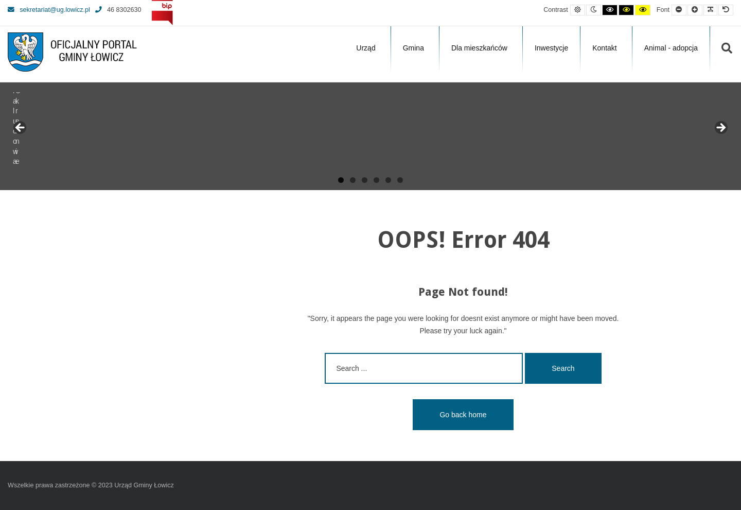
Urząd (365, 48)
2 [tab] (353, 180)
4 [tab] (376, 180)
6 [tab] (400, 180)
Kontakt (604, 48)
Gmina (413, 48)
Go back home (462, 415)
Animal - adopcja (671, 48)
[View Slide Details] (46, 130)
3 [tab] (364, 180)
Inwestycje (551, 48)
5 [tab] (388, 180)
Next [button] (720, 128)
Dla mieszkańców (479, 48)
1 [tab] (341, 180)
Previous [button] (20, 128)
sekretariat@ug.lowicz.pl (49, 9)
